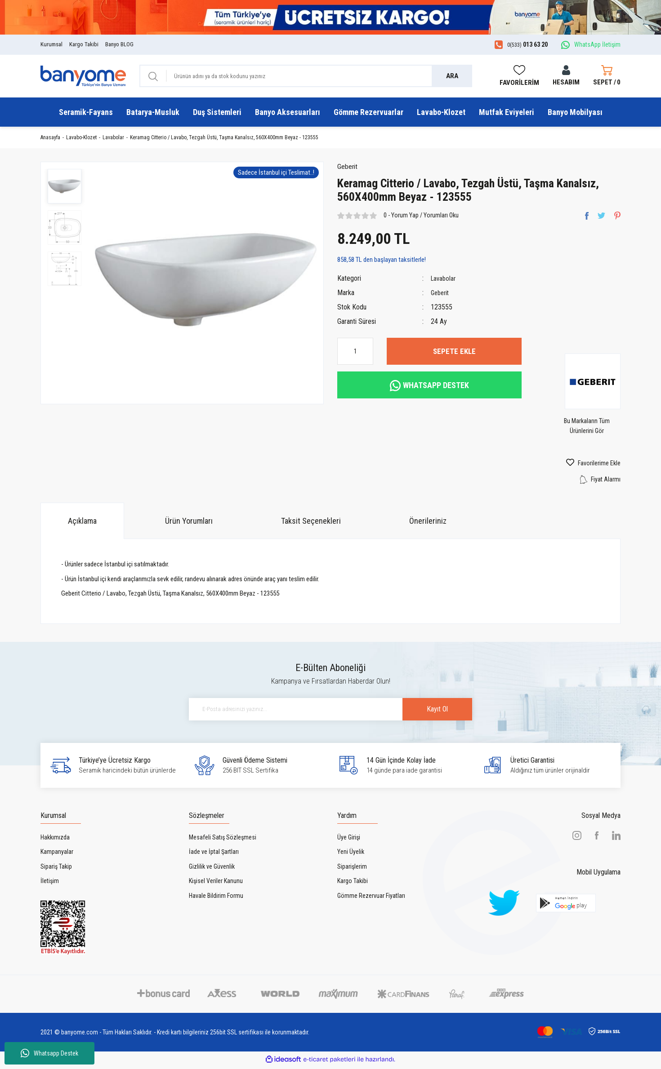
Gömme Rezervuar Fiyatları (371, 897)
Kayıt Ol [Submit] (420, 711)
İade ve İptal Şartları (214, 854)
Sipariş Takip (56, 868)
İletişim (49, 883)
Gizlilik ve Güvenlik (212, 868)
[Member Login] (566, 76)
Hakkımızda (55, 839)
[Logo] (83, 75)
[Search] (305, 76)
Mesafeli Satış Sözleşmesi (222, 839)
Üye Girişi (348, 839)
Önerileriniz (428, 523)
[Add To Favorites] (578, 466)
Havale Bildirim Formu (216, 897)
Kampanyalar (56, 854)
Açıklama (82, 523)
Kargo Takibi (83, 44)
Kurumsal (51, 44)
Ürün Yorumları (189, 523)
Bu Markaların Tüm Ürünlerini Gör (595, 428)
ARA (452, 76)
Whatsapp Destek (49, 1053)
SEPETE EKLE (454, 353)
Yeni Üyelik (350, 854)
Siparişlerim (352, 868)
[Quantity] (355, 353)
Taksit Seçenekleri (311, 523)
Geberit (349, 168)
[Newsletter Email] (330, 711)
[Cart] (607, 76)
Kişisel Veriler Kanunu (216, 883)
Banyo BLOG (119, 44)
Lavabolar (444, 281)
